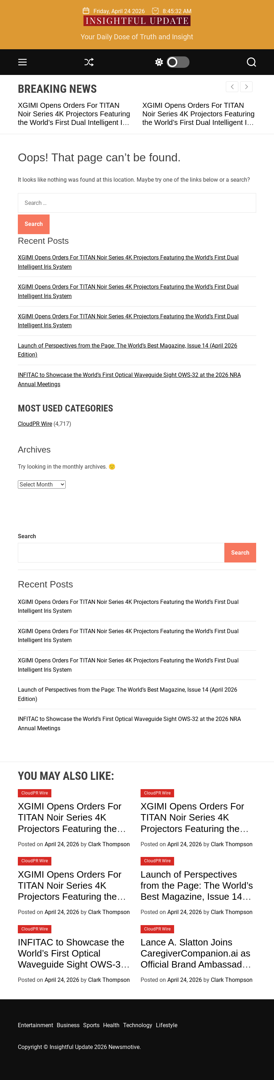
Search (27, 536)
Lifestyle (166, 1025)
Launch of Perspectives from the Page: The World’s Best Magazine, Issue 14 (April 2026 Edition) (197, 891)
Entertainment (35, 1025)
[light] (170, 62)
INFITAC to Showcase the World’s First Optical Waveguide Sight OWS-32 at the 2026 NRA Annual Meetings (72, 964)
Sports (91, 1025)
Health (111, 1025)
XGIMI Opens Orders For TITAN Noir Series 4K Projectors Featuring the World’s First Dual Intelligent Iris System (75, 828)
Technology (137, 1025)
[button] (246, 86)
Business (68, 1025)
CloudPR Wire (35, 423)
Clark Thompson (109, 844)
